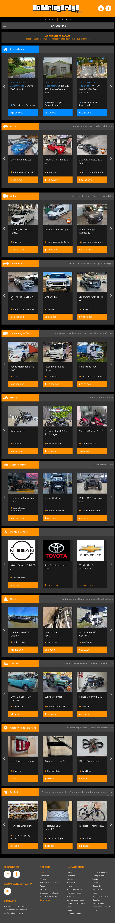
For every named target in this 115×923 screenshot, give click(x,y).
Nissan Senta (17, 577)
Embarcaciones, (70, 599)
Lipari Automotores (89, 510)
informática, (70, 792)
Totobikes (85, 838)
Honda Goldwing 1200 (90, 696)
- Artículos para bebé (100, 896)
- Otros (94, 910)
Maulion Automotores (22, 309)
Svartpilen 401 (17, 431)
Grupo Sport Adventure (17, 509)
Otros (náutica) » (105, 599)
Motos (69, 886)
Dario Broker (17, 642)
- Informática (97, 889)
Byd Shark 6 (51, 296)
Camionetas (72, 879)
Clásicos (70, 896)
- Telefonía (96, 883)
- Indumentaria (98, 903)
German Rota (52, 771)
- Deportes (96, 900)
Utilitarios (71, 876)
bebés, (85, 792)
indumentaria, (106, 792)
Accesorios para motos (100, 727)
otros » (109, 795)
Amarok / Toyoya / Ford (57, 761)
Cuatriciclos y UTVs (74, 889)
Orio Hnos (16, 242)
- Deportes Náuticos (99, 872)
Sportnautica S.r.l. (89, 443)
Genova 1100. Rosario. (21, 86)
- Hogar (95, 893)
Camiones (71, 883)
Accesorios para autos (75, 900)
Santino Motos (53, 443)
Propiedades (72, 907)
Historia (43, 889)
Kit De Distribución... (89, 761)
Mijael (14, 376)
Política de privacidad (48, 896)
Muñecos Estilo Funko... (22, 826)
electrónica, (57, 792)
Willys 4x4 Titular (53, 696)
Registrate (68, 20)
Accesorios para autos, (78, 727)
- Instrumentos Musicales (101, 907)
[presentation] (3, 86)
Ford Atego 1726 (87, 366)
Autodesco (51, 172)
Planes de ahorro (74, 893)
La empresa (44, 876)
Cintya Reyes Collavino (22, 105)
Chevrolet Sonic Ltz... (21, 159)
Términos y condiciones (49, 883)
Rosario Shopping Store (20, 836)
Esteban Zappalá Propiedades (54, 103)
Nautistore (51, 642)
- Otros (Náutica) (98, 876)
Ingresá (49, 20)
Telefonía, (46, 792)
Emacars (15, 443)
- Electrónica (97, 886)
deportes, (94, 792)
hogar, (79, 792)
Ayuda (42, 886)
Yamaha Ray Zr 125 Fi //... (91, 431)
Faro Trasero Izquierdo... (22, 761)
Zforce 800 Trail (53, 498)
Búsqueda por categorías (49, 893)
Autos (69, 872)
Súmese (43, 879)
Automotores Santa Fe (22, 172)
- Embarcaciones (74, 914)
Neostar (50, 309)
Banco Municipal (54, 838)
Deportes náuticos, (87, 599)
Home (42, 872)
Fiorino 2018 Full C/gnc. (57, 229)
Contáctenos (45, 900)
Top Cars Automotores (91, 376)
